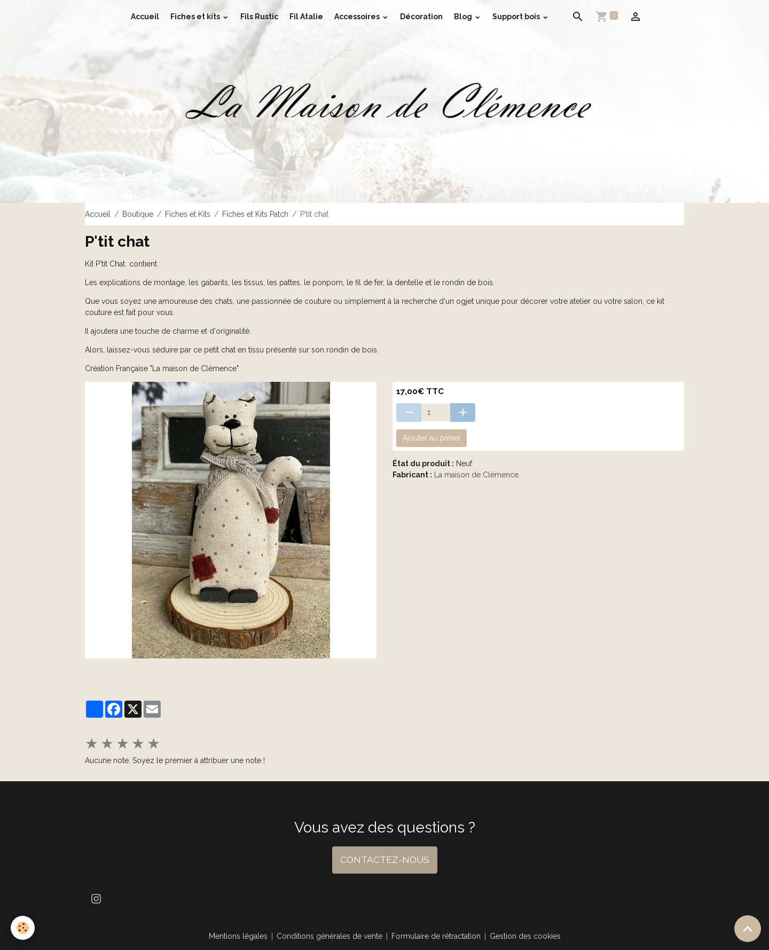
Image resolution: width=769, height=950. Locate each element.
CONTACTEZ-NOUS (384, 859)
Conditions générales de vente (329, 936)
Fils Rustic (259, 16)
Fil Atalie (306, 16)
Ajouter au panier (432, 438)
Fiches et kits (196, 16)
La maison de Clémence (476, 474)
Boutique (137, 214)
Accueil (145, 16)
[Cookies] (23, 928)
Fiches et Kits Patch (255, 214)
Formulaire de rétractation (436, 936)
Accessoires (357, 16)
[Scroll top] (747, 928)
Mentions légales (238, 936)
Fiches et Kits (187, 214)
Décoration (421, 16)
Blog (464, 16)
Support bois (517, 16)
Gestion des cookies (525, 936)
